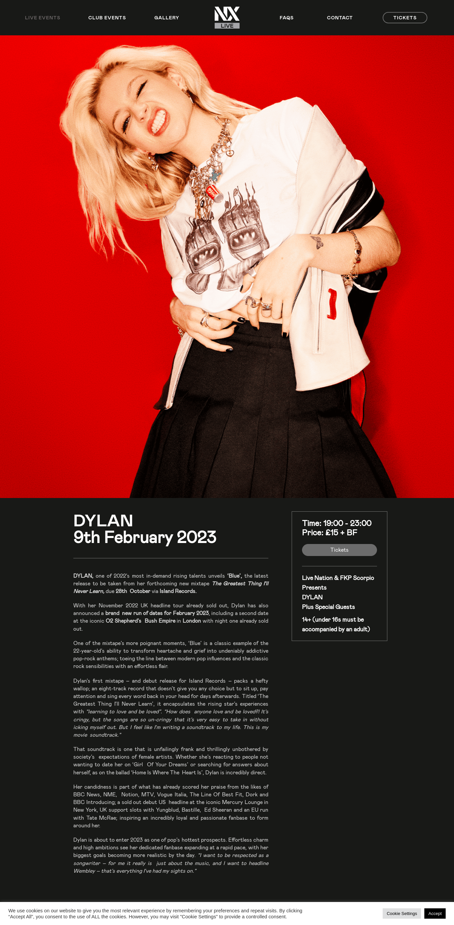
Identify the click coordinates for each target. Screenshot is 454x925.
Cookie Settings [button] (402, 913)
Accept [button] (435, 913)
